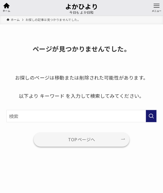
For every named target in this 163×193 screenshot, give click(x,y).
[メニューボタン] (156, 7)
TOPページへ (81, 139)
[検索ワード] (81, 116)
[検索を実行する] (151, 116)
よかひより (81, 6)
